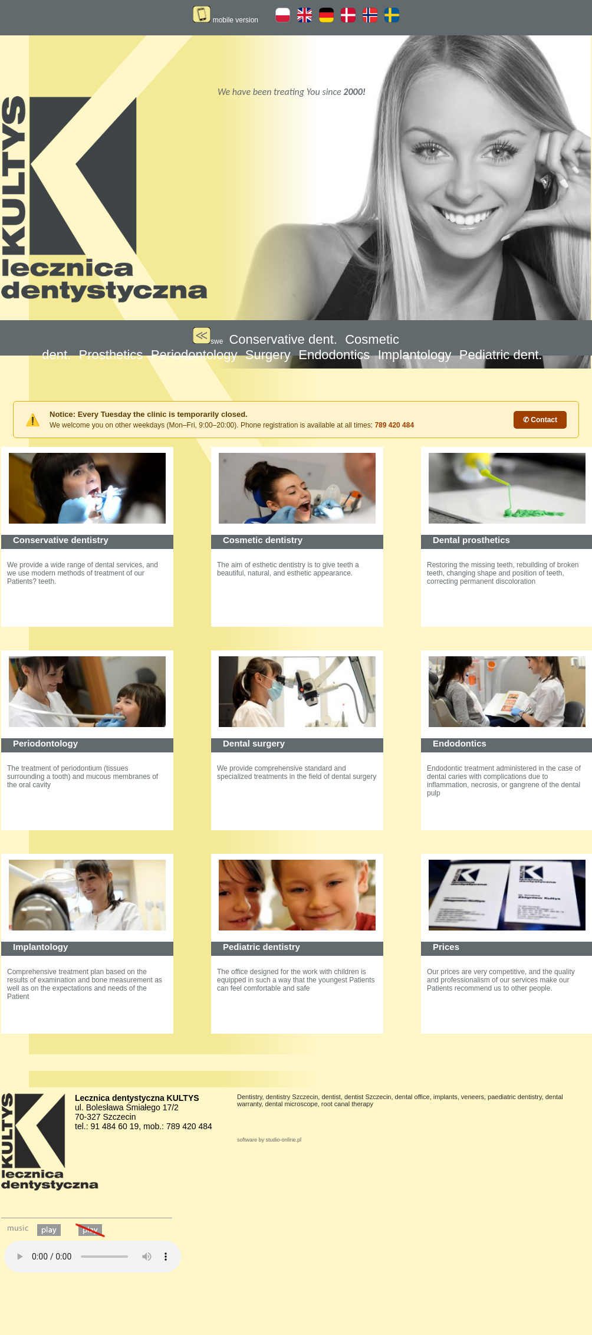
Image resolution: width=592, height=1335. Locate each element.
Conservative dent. (283, 339)
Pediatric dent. (500, 354)
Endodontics (334, 354)
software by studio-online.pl (269, 1140)
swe (208, 341)
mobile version (225, 20)
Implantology (415, 354)
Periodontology (194, 354)
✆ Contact (540, 420)
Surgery (268, 354)
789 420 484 (394, 425)
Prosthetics (111, 354)
